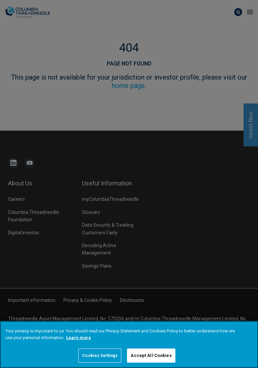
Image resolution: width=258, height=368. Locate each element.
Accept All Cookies (151, 355)
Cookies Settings (100, 355)
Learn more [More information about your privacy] (78, 337)
